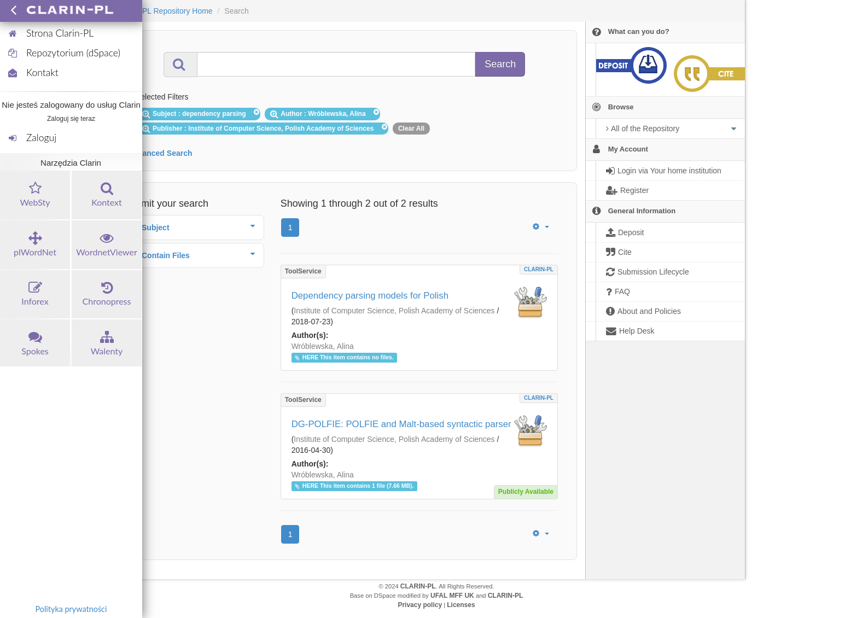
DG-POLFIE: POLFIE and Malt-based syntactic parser (401, 424)
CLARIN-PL (538, 269)
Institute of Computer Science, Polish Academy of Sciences (394, 310)
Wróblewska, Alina (323, 346)
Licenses (461, 605)
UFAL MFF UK (452, 595)
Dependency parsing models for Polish (370, 295)
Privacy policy (420, 605)
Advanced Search (160, 153)
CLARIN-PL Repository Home (162, 11)
